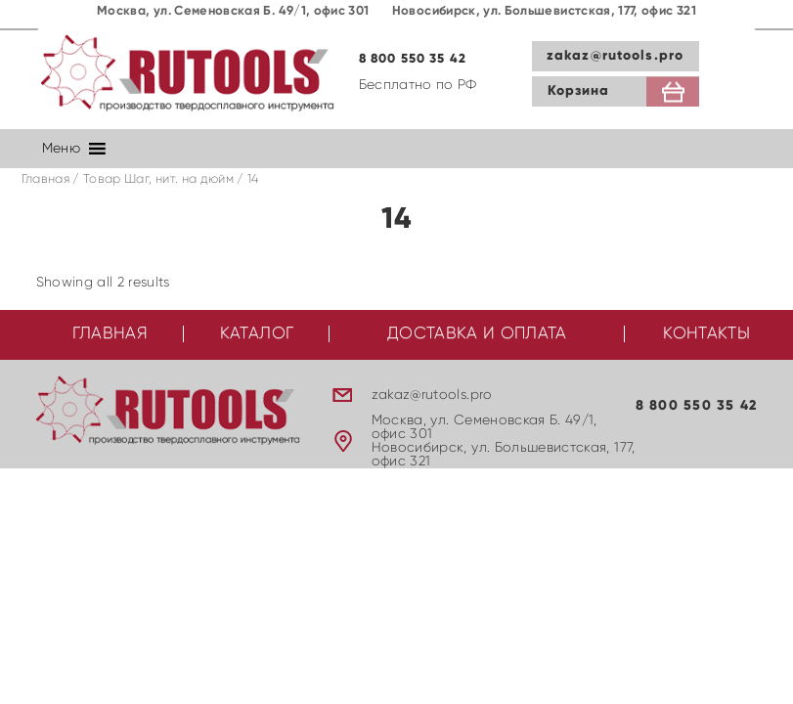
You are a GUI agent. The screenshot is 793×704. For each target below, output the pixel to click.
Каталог (256, 334)
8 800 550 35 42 (413, 59)
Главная (45, 179)
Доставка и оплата (477, 334)
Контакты (706, 334)
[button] (61, 148)
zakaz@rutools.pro (615, 56)
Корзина (579, 91)
